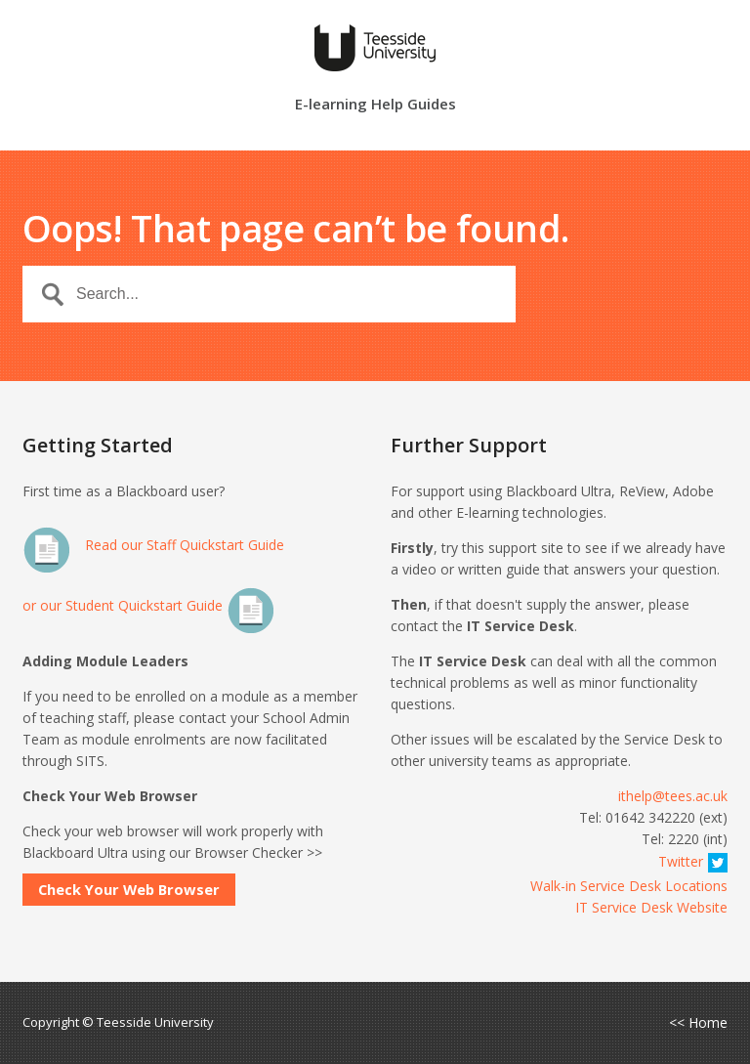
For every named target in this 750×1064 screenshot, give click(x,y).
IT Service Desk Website (651, 907)
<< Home (698, 1023)
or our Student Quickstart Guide (148, 605)
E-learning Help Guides (375, 105)
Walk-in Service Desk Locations (629, 885)
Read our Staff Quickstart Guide (153, 544)
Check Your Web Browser (129, 889)
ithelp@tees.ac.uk (673, 796)
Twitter (693, 861)
